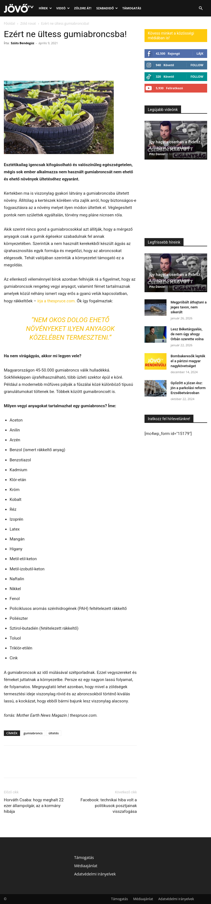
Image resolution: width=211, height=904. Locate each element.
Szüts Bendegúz (22, 43)
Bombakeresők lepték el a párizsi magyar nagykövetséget (188, 361)
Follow (196, 65)
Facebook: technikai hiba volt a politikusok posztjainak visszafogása (108, 805)
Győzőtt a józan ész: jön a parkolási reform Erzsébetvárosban (188, 388)
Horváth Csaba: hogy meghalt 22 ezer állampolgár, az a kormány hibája (33, 805)
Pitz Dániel (157, 154)
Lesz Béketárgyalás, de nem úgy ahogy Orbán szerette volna (187, 334)
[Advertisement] (176, 200)
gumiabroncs (33, 733)
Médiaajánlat (85, 865)
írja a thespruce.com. (56, 300)
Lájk (199, 53)
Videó (63, 8)
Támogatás (131, 8)
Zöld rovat (28, 23)
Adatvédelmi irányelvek (95, 874)
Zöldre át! (82, 8)
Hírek (45, 8)
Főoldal (9, 23)
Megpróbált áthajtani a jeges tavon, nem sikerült (189, 307)
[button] (200, 8)
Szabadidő (107, 8)
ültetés (54, 733)
